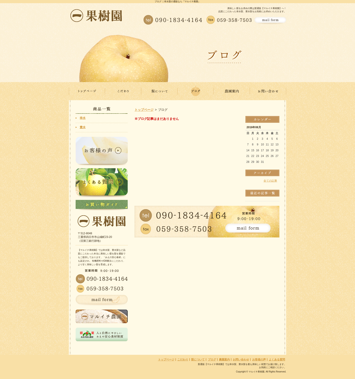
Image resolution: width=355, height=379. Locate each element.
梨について (198, 359)
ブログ (212, 359)
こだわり (182, 359)
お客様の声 (259, 359)
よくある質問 (277, 359)
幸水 (83, 118)
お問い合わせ (241, 359)
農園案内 (224, 359)
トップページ (144, 109)
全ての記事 (270, 180)
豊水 (83, 127)
